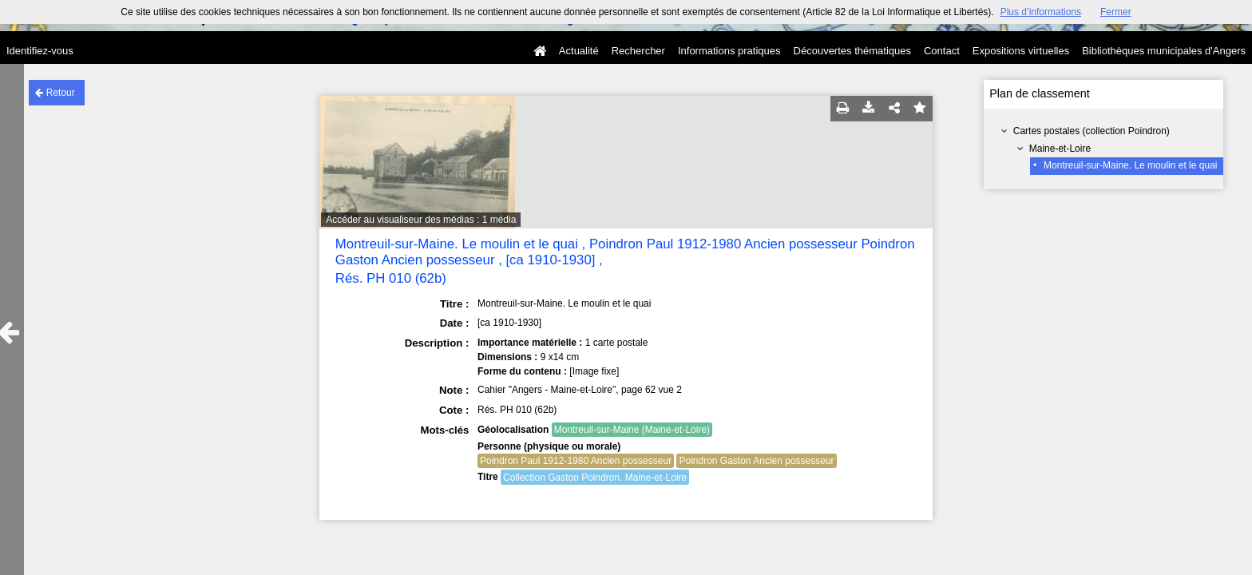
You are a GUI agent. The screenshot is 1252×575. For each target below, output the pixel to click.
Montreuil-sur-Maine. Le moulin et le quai (1130, 165)
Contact (942, 51)
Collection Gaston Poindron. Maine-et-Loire (595, 477)
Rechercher (638, 51)
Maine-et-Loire (1060, 148)
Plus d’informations (1040, 12)
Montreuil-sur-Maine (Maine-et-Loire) (632, 429)
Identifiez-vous (39, 51)
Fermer (1115, 12)
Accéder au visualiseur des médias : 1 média (421, 219)
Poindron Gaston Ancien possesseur (756, 460)
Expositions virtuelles (1021, 51)
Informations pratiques (729, 51)
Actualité (579, 51)
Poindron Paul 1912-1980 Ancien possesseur (576, 460)
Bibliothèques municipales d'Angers (1164, 51)
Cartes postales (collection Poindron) (1091, 131)
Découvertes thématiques (852, 51)
